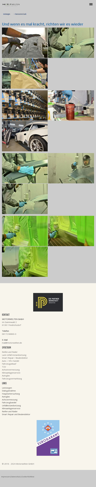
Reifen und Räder (10, 411)
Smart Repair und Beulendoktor (16, 414)
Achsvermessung (9, 399)
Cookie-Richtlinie (28, 477)
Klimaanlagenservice (11, 408)
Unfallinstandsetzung (11, 405)
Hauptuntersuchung (11, 393)
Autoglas (6, 396)
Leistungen (7, 387)
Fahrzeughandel (9, 402)
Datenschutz (15, 477)
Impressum (5, 477)
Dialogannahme (9, 390)
